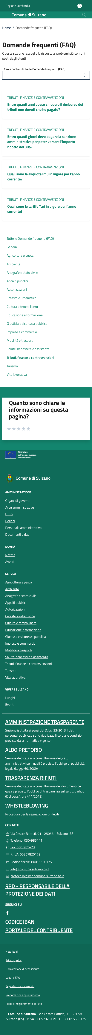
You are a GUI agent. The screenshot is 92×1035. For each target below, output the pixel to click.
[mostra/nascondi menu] (7, 15)
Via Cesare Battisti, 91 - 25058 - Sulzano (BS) (46, 833)
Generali (12, 246)
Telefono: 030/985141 (23, 840)
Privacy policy (14, 960)
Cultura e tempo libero (22, 306)
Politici (10, 520)
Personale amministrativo (23, 527)
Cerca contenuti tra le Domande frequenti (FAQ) (34, 69)
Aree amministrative (19, 507)
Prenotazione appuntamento (23, 995)
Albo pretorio (23, 750)
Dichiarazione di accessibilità (22, 969)
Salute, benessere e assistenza (28, 348)
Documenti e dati (17, 534)
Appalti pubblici (17, 281)
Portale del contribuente (39, 930)
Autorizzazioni (17, 289)
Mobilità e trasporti (20, 340)
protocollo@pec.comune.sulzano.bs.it (34, 875)
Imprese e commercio (22, 332)
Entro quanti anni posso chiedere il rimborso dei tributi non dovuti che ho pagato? (45, 106)
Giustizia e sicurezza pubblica (27, 323)
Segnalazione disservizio (20, 986)
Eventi (27, 704)
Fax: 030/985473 (20, 847)
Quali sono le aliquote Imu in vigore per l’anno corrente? (43, 176)
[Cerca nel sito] (84, 15)
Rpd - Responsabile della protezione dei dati (37, 890)
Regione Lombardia (18, 6)
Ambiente (13, 264)
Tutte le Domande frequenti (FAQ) (30, 238)
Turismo (12, 366)
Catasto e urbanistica (21, 297)
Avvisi (9, 561)
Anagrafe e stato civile (22, 272)
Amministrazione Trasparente (44, 722)
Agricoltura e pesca (20, 255)
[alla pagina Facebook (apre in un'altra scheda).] (7, 912)
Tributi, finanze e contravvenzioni (35, 97)
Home (6, 27)
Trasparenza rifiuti (31, 778)
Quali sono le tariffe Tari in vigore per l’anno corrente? (41, 208)
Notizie (10, 554)
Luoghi (27, 697)
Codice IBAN (19, 922)
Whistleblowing (26, 806)
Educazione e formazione (25, 315)
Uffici (9, 514)
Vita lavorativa (17, 374)
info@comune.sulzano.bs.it (27, 869)
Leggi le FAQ (13, 977)
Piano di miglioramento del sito (24, 1004)
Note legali (12, 951)
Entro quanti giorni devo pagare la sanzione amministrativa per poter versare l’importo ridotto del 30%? (41, 142)
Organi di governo (17, 500)
